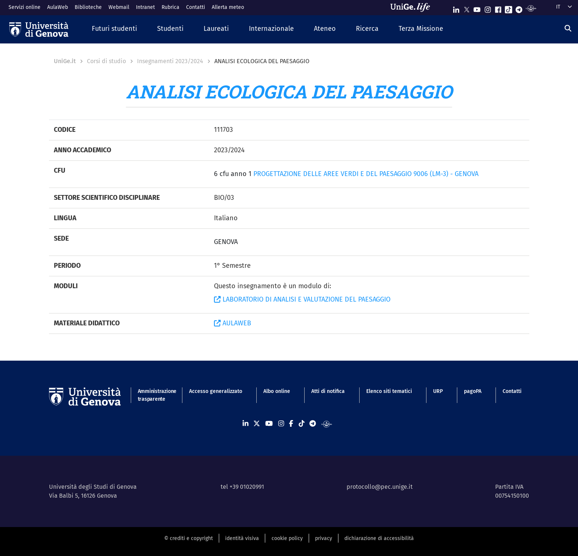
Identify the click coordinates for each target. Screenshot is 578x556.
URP (438, 391)
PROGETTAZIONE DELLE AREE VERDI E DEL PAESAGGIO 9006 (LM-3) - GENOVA (365, 174)
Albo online (276, 391)
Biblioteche (88, 7)
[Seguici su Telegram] (519, 8)
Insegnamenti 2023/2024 (170, 61)
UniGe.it (65, 61)
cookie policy (287, 538)
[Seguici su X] (466, 8)
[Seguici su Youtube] (477, 8)
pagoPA (472, 391)
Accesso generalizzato (215, 391)
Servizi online (24, 7)
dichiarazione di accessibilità (379, 538)
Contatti (195, 7)
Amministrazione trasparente (153, 395)
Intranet (145, 7)
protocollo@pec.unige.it (380, 486)
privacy (323, 538)
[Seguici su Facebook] (498, 8)
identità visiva (242, 538)
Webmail (118, 7)
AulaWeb (57, 7)
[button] (114, 29)
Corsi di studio (106, 61)
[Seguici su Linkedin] (456, 8)
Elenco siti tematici (389, 391)
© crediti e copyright (188, 538)
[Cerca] (568, 29)
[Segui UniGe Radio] (531, 8)
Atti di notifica (328, 391)
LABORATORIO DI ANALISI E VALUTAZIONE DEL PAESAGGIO (302, 299)
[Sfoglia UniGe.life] (412, 7)
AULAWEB (232, 323)
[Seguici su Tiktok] (508, 8)
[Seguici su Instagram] (488, 8)
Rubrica (170, 7)
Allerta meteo (228, 7)
